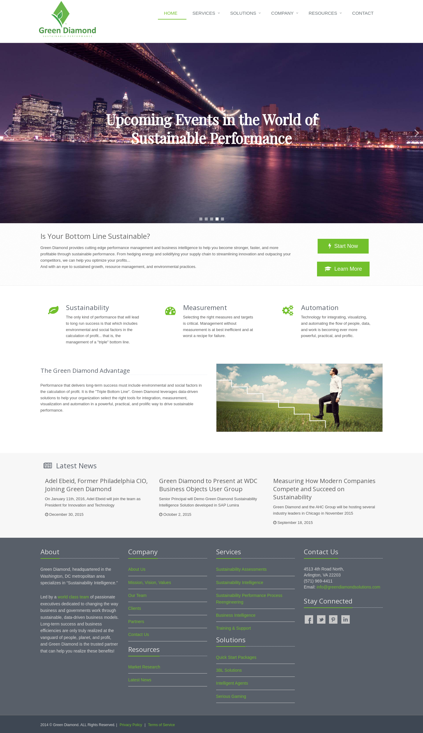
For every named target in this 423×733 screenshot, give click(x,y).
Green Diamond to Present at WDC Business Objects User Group (208, 485)
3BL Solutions (229, 670)
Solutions (243, 13)
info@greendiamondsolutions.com (348, 587)
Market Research (144, 667)
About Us (137, 569)
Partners (136, 621)
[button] (6, 133)
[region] (211, 133)
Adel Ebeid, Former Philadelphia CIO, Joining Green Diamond (96, 485)
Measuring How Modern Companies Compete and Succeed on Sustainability (324, 489)
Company (282, 13)
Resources (323, 13)
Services (203, 13)
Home (170, 13)
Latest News (139, 679)
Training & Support (233, 628)
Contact (362, 13)
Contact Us (138, 634)
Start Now (343, 246)
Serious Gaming (231, 696)
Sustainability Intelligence (239, 582)
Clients (134, 608)
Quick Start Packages (236, 657)
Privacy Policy (130, 725)
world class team (73, 597)
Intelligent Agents (232, 683)
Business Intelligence (236, 615)
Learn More (343, 269)
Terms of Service (161, 725)
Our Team (137, 595)
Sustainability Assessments (241, 569)
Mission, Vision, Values (149, 582)
